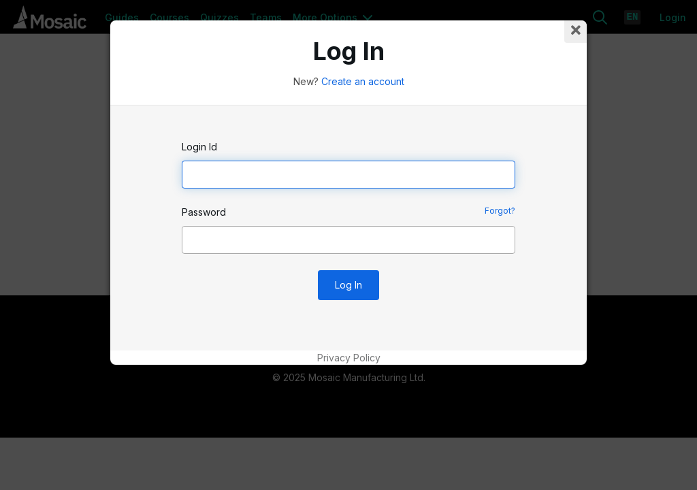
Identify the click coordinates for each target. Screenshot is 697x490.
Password (204, 212)
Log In (348, 285)
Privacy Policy (348, 357)
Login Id (199, 146)
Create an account (362, 81)
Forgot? (500, 211)
